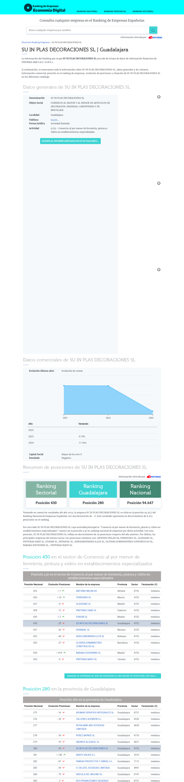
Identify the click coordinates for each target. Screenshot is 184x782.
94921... (55, 119)
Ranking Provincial (115, 11)
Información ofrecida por (141, 37)
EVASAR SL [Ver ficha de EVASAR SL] (82, 616)
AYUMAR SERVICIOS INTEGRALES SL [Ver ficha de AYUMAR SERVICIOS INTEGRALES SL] (95, 712)
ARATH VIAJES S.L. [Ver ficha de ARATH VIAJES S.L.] (86, 754)
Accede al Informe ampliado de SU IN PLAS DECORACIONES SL (71, 141)
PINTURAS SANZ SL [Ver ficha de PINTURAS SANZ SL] (86, 610)
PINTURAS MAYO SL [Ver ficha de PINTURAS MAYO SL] (86, 659)
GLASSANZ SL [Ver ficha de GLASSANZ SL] (83, 603)
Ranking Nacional (87, 11)
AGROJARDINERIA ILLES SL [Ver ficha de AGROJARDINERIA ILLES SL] (90, 636)
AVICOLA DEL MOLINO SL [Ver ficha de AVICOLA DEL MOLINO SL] (89, 774)
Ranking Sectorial (143, 11)
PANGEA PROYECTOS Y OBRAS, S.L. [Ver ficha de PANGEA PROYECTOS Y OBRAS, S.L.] (94, 761)
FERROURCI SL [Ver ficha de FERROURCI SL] (83, 597)
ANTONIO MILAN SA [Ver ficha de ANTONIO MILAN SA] (86, 590)
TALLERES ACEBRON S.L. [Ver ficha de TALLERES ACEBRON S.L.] (89, 719)
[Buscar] (153, 30)
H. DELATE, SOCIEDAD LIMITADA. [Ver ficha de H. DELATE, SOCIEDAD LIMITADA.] (93, 767)
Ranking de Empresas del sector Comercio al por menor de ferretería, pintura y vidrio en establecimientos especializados (114, 676)
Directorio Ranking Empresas (36, 42)
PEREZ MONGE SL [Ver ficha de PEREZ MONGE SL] (85, 735)
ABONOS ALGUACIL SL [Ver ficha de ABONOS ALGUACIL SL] (87, 741)
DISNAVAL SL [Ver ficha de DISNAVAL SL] (83, 629)
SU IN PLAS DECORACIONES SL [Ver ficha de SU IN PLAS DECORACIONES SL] (92, 623)
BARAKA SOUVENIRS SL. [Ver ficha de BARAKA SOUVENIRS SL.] (88, 652)
